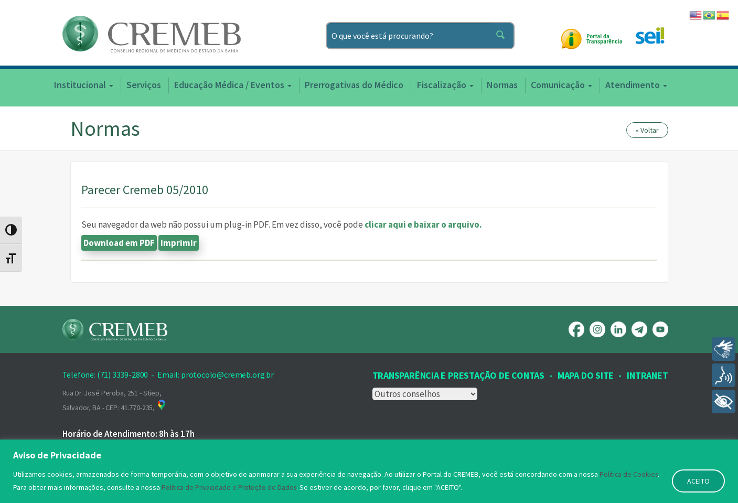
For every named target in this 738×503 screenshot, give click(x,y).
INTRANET (647, 375)
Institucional (83, 85)
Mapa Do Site (586, 375)
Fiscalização (445, 85)
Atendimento (636, 85)
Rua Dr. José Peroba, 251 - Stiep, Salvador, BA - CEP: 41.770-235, (114, 400)
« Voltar (647, 130)
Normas (502, 85)
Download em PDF (119, 243)
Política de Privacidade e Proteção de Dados (231, 488)
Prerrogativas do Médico (354, 85)
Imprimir (179, 243)
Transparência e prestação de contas (458, 375)
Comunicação (561, 85)
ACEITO (698, 481)
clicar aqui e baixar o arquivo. (423, 224)
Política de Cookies (630, 475)
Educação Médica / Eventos (233, 85)
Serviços (143, 85)
